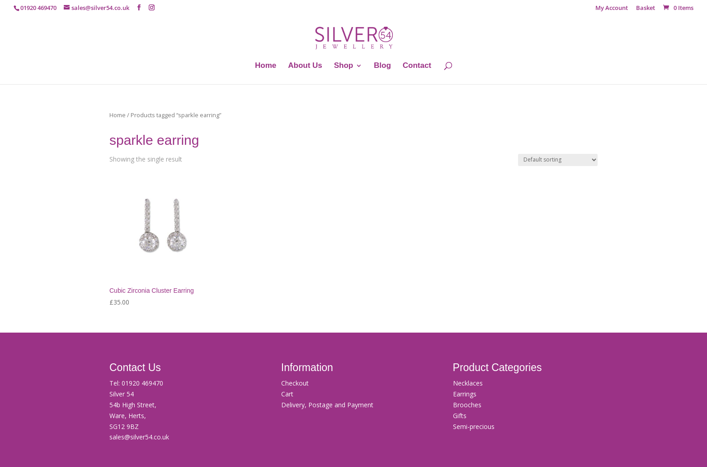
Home (265, 66)
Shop (344, 66)
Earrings (464, 394)
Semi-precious (474, 426)
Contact (417, 66)
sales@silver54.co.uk (139, 437)
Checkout (295, 383)
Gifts (460, 415)
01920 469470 (142, 383)
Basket (645, 8)
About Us (305, 66)
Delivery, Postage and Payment (327, 404)
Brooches (467, 404)
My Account (611, 8)
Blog (382, 66)
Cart (287, 394)
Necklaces (468, 383)
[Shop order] (558, 160)
